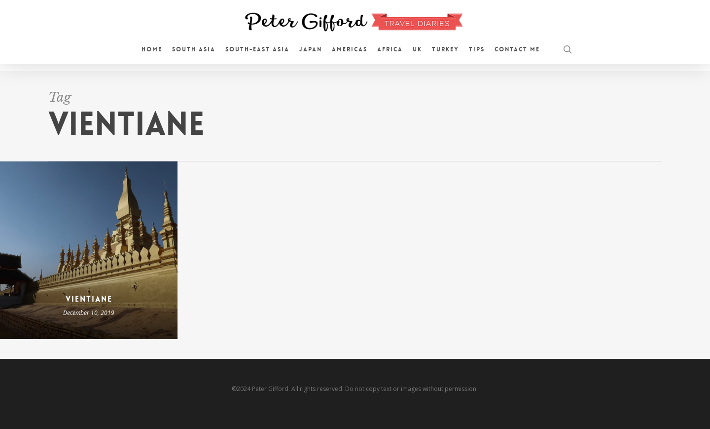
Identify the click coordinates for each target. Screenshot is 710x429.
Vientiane (89, 299)
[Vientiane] (89, 250)
